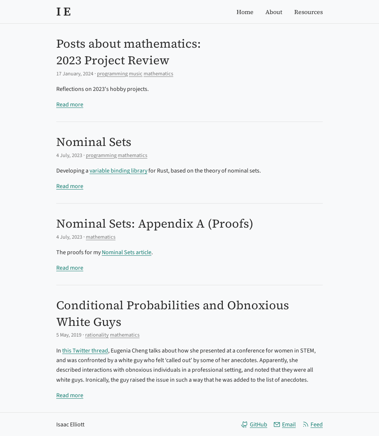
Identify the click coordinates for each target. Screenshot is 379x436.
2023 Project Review (113, 60)
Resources (308, 12)
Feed (312, 424)
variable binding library (118, 171)
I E (63, 11)
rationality (97, 335)
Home (245, 12)
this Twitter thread (85, 351)
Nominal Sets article (126, 252)
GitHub (254, 424)
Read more (69, 105)
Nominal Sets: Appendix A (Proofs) (155, 223)
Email (284, 424)
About (273, 12)
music (135, 74)
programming (112, 74)
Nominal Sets (93, 142)
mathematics (158, 74)
